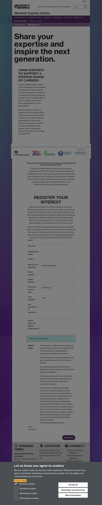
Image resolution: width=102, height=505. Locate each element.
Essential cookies (24, 483)
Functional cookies (25, 489)
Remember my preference (73, 490)
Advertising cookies (25, 493)
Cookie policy (20, 481)
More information (73, 495)
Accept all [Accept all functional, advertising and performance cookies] (73, 485)
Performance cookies (26, 498)
